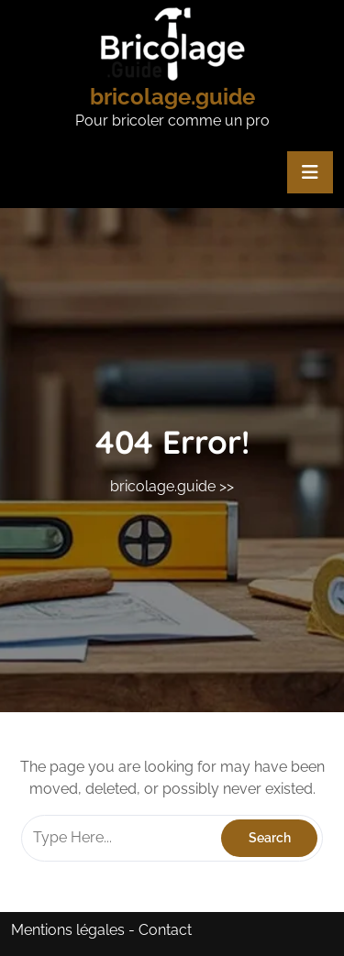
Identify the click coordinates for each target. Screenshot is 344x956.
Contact (165, 930)
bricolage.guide (172, 96)
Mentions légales (68, 930)
